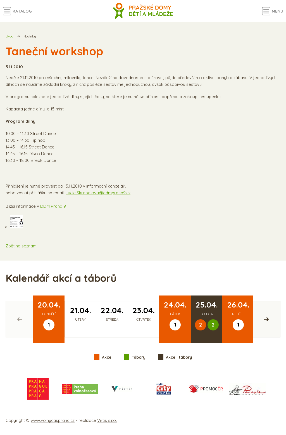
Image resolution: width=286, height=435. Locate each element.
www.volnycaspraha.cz (53, 420)
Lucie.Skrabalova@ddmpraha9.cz (98, 192)
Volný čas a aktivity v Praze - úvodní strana (143, 11)
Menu (277, 11)
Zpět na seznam (21, 246)
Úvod (9, 36)
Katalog (22, 11)
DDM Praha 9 (53, 206)
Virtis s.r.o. (107, 420)
